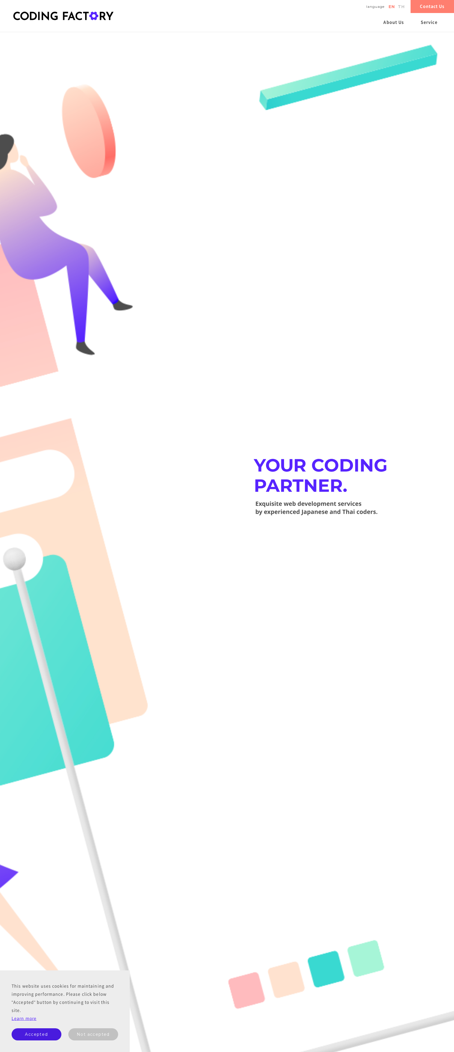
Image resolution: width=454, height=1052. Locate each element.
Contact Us (432, 6)
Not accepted (93, 1034)
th (401, 6)
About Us (393, 22)
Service (429, 22)
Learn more (24, 1018)
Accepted (36, 1034)
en (392, 6)
